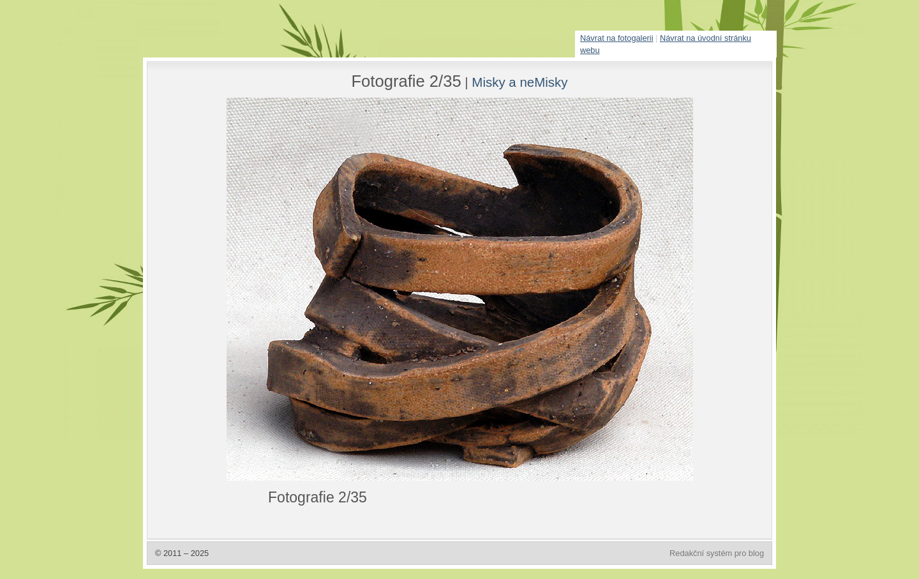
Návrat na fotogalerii (617, 38)
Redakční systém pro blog (716, 553)
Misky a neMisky (519, 82)
